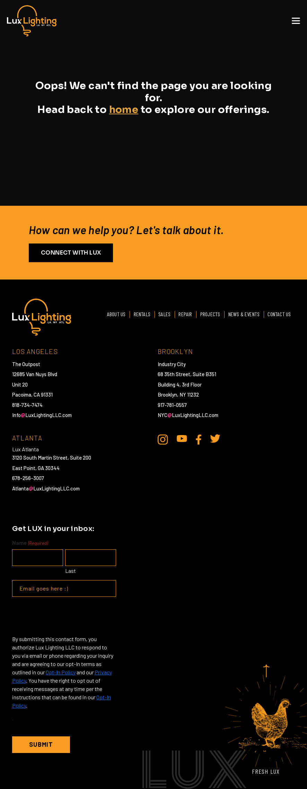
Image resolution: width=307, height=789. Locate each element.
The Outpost (26, 364)
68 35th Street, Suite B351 (187, 374)
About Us (114, 314)
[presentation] (64, 615)
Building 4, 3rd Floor (180, 384)
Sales (163, 314)
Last (70, 571)
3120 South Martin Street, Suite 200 (51, 457)
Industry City (172, 364)
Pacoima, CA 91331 (32, 394)
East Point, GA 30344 (36, 468)
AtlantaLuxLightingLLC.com (46, 488)
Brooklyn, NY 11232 (178, 394)
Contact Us (279, 314)
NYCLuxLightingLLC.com (188, 415)
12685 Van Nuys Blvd (34, 374)
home (124, 109)
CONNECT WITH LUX (71, 252)
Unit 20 (20, 384)
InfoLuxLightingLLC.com (42, 415)
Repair (184, 314)
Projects (210, 314)
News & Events (243, 314)
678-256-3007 (28, 478)
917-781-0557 (172, 405)
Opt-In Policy (61, 672)
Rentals (140, 314)
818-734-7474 (27, 405)
